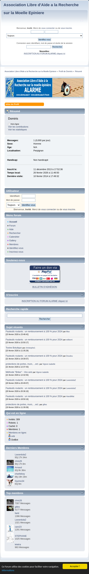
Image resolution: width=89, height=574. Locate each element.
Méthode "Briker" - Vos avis (19, 372)
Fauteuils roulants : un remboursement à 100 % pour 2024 (34, 331)
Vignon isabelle (49, 364)
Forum (12, 225)
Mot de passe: (13, 200)
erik (13, 436)
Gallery (12, 240)
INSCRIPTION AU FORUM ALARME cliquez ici (44, 53)
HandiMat (70, 396)
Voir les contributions (18, 127)
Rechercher (14, 233)
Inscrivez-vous (16, 252)
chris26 (18, 461)
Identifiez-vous (16, 248)
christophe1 (30, 348)
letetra (18, 544)
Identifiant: (15, 196)
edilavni (69, 340)
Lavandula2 (71, 380)
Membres (13, 244)
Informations (8, 570)
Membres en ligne (17, 432)
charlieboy (20, 474)
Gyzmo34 (19, 481)
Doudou (69, 356)
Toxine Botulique (14, 348)
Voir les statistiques (17, 129)
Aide (11, 229)
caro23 (18, 527)
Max (68, 331)
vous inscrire (66, 28)
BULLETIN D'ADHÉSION (44, 287)
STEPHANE (21, 536)
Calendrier (14, 237)
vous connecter (48, 28)
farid (17, 513)
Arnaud (18, 467)
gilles (45, 404)
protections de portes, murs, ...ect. (22, 364)
